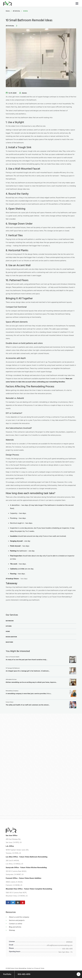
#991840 (69, 942)
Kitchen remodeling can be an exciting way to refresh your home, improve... (41, 682)
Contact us (30, 968)
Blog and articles (15, 927)
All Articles (16, 11)
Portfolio (7, 974)
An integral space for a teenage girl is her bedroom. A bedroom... (41, 670)
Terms (42, 968)
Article (25, 11)
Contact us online (15, 923)
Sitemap (12, 930)
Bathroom (10, 621)
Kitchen (8, 626)
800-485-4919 (67, 949)
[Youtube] (22, 902)
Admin (24, 93)
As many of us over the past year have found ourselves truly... (41, 659)
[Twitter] (13, 902)
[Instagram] (17, 902)
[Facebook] (8, 902)
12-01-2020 (12, 93)
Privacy (36, 968)
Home (8, 11)
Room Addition (11, 637)
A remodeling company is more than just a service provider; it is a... (41, 693)
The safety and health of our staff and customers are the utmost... (41, 704)
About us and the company (19, 917)
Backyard (9, 642)
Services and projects (17, 920)
